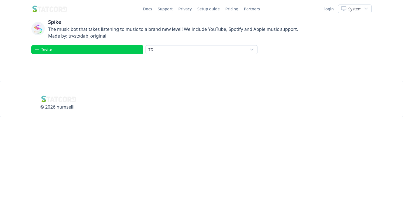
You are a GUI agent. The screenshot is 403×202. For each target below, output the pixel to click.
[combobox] (201, 49)
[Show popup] (355, 8)
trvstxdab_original (87, 36)
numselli (65, 107)
